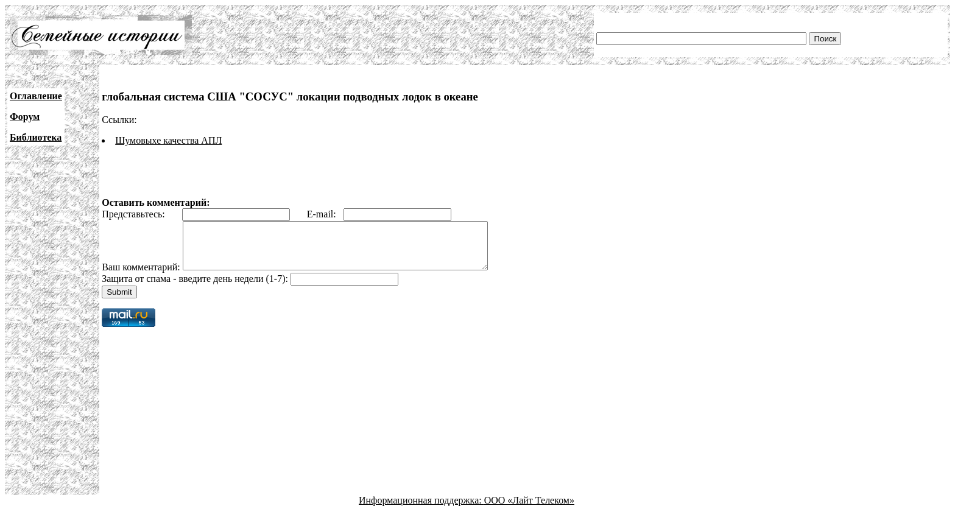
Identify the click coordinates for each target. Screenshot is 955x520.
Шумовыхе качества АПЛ (168, 140)
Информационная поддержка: (421, 509)
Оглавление (36, 96)
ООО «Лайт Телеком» (529, 509)
